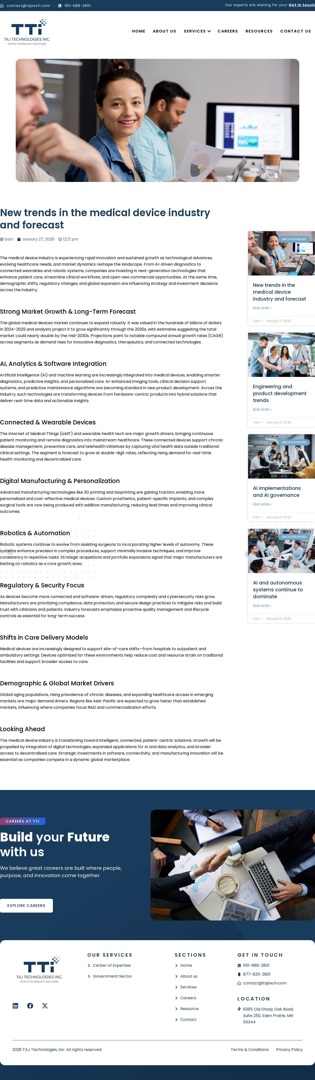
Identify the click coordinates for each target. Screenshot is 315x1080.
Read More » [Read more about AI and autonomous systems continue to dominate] (262, 606)
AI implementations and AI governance (277, 492)
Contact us (295, 31)
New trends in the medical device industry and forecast (279, 292)
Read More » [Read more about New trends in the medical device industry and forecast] (262, 308)
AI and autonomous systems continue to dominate (278, 589)
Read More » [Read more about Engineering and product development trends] (262, 409)
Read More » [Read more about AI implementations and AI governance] (262, 504)
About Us (164, 31)
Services (195, 31)
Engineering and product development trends (280, 393)
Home (138, 31)
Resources (259, 31)
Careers (228, 31)
